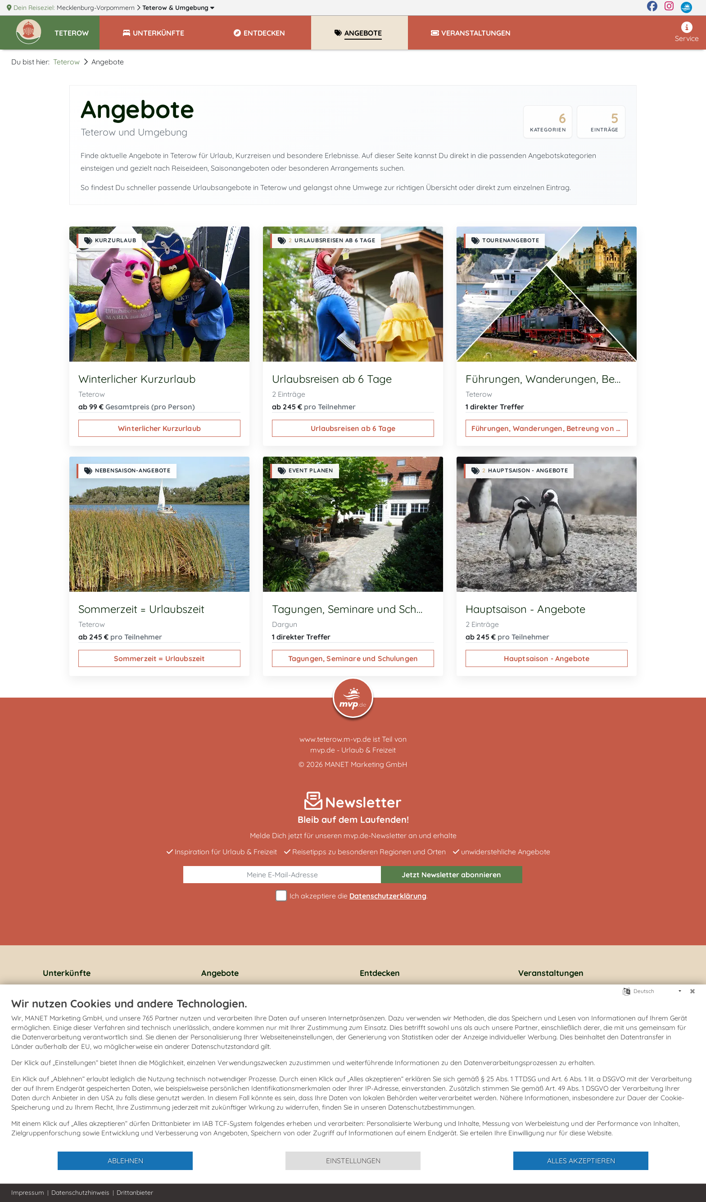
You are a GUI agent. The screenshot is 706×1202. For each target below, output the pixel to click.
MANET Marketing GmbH (366, 764)
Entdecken (380, 973)
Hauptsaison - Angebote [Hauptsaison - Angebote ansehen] (547, 658)
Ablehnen (125, 1160)
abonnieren (451, 874)
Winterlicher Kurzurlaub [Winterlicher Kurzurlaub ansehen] (159, 428)
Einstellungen (353, 1160)
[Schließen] (692, 991)
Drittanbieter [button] (135, 1192)
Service (687, 32)
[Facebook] (652, 7)
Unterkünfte (67, 973)
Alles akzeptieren (581, 1160)
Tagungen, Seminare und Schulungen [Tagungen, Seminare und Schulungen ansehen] (353, 658)
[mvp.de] (686, 7)
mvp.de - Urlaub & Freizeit (353, 749)
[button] (77, 29)
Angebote (220, 973)
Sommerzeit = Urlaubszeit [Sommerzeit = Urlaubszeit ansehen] (159, 658)
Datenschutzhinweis (80, 1192)
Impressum (27, 1192)
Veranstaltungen (551, 973)
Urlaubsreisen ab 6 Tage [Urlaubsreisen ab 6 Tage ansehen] (353, 428)
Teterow (178, 8)
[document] (353, 1073)
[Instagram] (669, 7)
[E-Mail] (282, 874)
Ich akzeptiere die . (353, 896)
